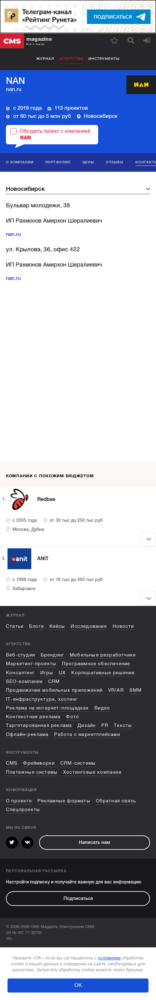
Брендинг (52, 655)
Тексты (123, 725)
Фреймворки (39, 763)
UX (62, 672)
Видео (102, 708)
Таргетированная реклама (39, 725)
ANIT (44, 558)
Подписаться (78, 898)
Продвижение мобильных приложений (54, 690)
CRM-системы (78, 763)
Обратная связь (116, 801)
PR (104, 725)
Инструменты (104, 59)
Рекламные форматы (64, 801)
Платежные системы (32, 772)
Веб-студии (20, 655)
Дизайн (87, 725)
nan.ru (14, 89)
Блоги (36, 626)
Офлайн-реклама (27, 734)
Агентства (71, 59)
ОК (78, 985)
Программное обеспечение (96, 663)
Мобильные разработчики (103, 655)
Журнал (45, 59)
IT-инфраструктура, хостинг (42, 699)
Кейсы (57, 626)
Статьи (14, 626)
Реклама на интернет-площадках (47, 708)
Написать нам (94, 842)
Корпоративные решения (102, 672)
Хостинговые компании (92, 772)
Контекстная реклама (33, 716)
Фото (72, 716)
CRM (54, 681)
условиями (109, 957)
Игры (46, 672)
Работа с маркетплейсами (87, 734)
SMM (135, 690)
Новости (123, 626)
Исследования (89, 626)
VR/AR (116, 690)
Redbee (48, 499)
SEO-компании (24, 681)
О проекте (19, 801)
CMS (12, 763)
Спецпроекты (23, 809)
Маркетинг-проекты (31, 663)
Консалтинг (20, 672)
